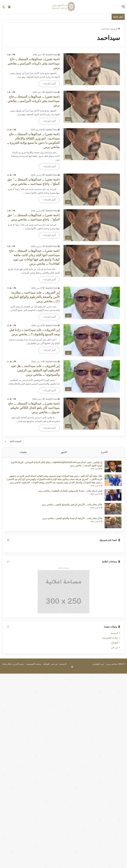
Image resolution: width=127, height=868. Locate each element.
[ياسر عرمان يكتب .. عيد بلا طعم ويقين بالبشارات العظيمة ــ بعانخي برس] (111, 500)
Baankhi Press (51, 55)
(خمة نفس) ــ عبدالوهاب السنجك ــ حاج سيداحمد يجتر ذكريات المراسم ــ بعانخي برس (34, 101)
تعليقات (23, 452)
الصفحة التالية (13, 441)
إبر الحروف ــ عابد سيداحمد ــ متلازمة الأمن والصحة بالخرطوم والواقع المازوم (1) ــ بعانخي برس (34, 297)
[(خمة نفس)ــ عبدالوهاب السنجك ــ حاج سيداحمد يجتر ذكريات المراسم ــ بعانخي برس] (92, 69)
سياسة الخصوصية (110, 644)
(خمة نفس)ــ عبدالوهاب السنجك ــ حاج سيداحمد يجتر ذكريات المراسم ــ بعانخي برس (34, 63)
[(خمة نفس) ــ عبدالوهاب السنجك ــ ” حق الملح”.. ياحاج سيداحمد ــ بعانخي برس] (92, 190)
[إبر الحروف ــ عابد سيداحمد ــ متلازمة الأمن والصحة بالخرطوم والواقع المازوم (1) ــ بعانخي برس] (92, 303)
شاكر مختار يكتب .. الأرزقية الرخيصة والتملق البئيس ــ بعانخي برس (71, 523)
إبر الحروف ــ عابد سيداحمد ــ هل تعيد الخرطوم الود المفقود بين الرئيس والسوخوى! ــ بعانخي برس (35, 370)
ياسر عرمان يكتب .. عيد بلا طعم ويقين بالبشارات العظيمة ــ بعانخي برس (69, 495)
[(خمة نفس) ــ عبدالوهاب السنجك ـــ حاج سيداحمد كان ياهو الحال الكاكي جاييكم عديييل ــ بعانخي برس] (92, 414)
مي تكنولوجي (98, 670)
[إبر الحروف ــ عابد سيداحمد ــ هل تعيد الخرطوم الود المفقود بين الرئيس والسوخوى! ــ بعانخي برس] (92, 376)
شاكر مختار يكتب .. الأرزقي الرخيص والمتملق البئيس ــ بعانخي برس (70, 509)
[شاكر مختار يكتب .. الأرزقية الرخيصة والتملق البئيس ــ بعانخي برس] (111, 527)
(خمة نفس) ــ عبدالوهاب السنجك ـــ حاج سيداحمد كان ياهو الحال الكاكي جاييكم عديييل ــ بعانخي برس (34, 408)
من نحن (114, 653)
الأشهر (64, 452)
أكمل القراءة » (49, 83)
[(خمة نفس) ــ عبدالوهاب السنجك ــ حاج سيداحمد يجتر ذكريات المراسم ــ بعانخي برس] (92, 107)
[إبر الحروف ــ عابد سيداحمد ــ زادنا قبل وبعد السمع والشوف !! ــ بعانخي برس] (92, 340)
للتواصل (114, 649)
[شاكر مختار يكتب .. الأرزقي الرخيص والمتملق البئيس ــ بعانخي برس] (111, 513)
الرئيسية (115, 29)
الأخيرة (104, 452)
